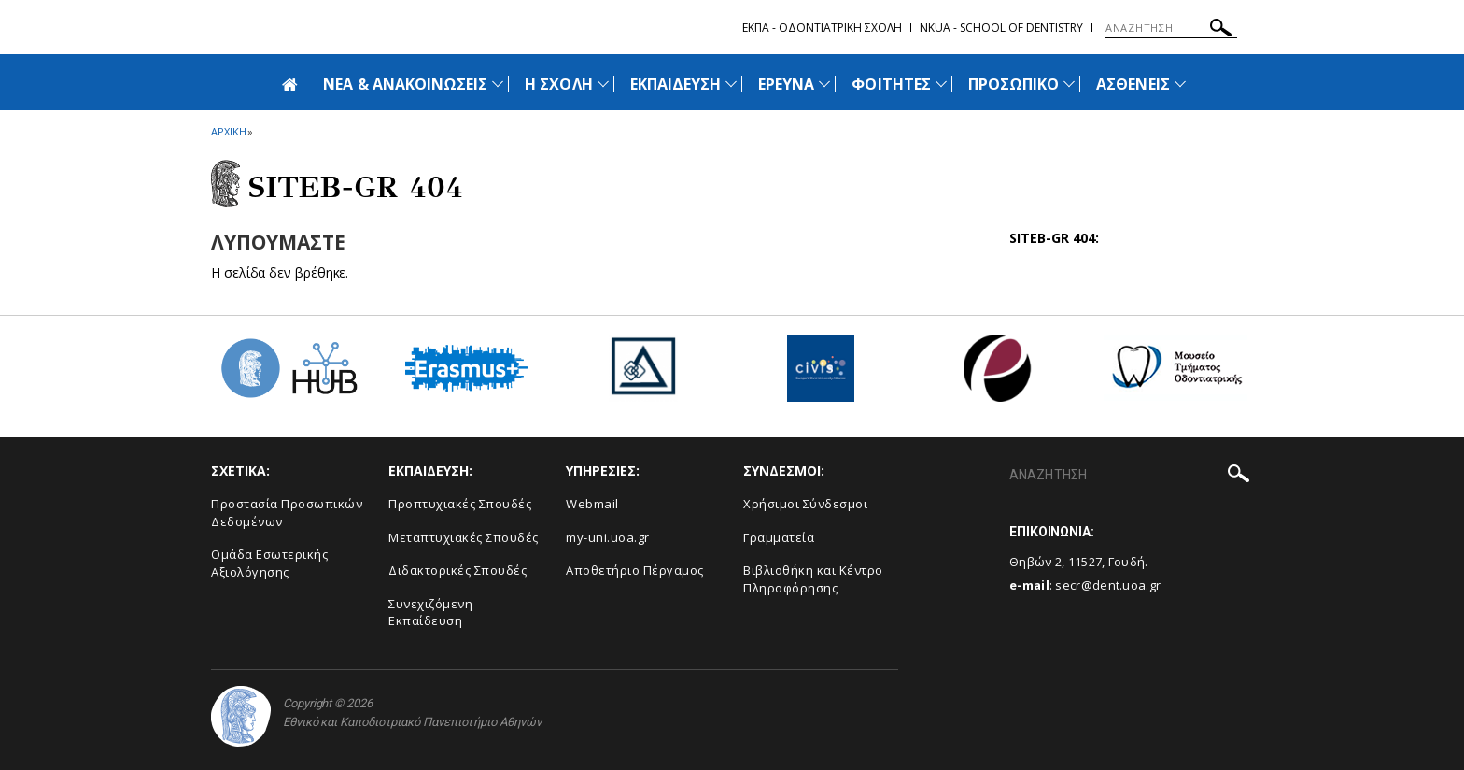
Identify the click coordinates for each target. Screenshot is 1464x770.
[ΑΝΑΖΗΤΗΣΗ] (1171, 28)
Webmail (592, 503)
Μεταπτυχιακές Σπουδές (463, 537)
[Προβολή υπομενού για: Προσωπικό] (1069, 84)
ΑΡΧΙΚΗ (228, 131)
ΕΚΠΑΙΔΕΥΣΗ (676, 84)
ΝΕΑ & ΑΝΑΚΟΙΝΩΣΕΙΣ (405, 84)
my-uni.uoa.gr (608, 537)
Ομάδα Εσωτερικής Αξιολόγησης (269, 563)
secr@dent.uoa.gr (1108, 585)
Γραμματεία (778, 537)
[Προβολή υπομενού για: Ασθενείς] (1180, 84)
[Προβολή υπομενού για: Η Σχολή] (603, 84)
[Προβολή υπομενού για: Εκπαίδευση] (731, 84)
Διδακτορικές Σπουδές (457, 570)
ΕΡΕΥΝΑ (786, 84)
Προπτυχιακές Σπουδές (459, 503)
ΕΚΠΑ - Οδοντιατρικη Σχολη (822, 28)
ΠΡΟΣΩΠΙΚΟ (1013, 84)
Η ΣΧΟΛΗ (558, 84)
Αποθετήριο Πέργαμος (635, 570)
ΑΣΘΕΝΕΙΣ (1132, 84)
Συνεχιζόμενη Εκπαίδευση (430, 612)
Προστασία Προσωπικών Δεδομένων (286, 512)
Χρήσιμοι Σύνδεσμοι (805, 503)
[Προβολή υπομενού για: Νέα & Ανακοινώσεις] (497, 84)
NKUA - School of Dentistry (1001, 28)
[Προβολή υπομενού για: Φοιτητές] (941, 84)
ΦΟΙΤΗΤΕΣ (891, 84)
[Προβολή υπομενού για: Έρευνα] (824, 84)
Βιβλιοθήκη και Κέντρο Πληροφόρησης (813, 579)
